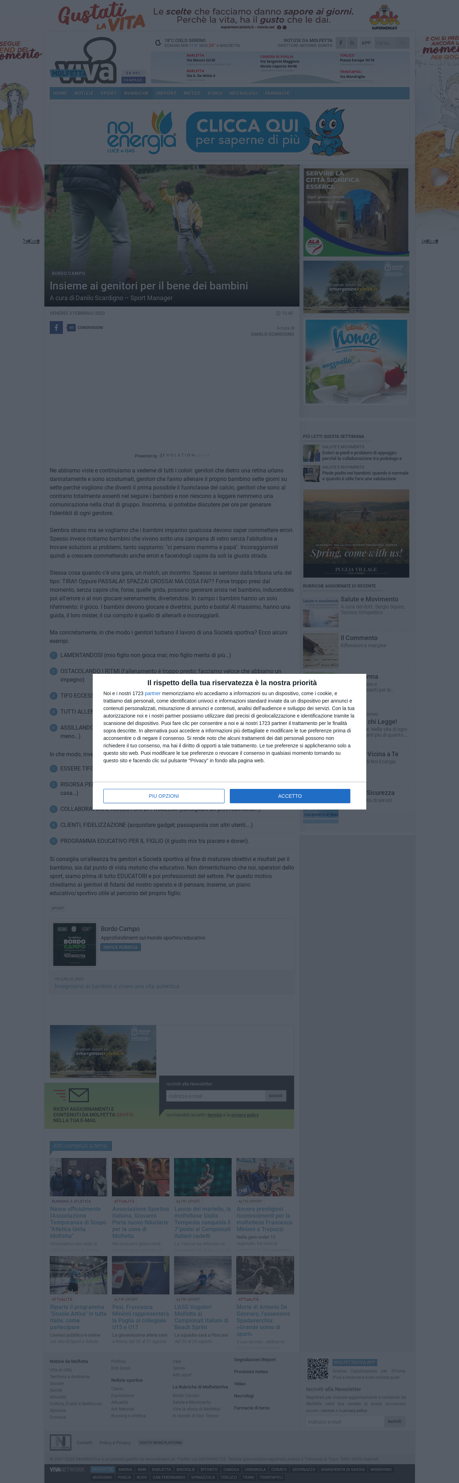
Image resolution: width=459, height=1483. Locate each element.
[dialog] (229, 742)
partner (153, 693)
